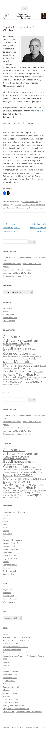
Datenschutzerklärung (11, 643)
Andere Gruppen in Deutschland (15, 512)
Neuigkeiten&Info (10, 555)
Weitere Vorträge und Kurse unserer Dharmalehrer (22, 712)
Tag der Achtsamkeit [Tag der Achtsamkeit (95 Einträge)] (18, 371)
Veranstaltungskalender (12, 693)
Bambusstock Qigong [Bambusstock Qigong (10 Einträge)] (11, 345)
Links (5, 668)
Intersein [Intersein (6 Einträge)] (39, 356)
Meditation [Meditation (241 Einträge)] (23, 361)
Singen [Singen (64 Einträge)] (22, 368)
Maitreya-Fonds (9, 546)
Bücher (6, 521)
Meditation (40, 205)
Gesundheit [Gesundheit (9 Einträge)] (33, 354)
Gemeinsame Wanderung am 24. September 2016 (11, 228)
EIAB (23, 205)
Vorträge (6, 696)
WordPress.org (9, 321)
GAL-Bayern (30, 205)
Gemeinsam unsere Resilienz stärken (17, 653)
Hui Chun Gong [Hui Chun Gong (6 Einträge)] (30, 356)
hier (41, 111)
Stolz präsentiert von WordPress (33, 727)
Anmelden (7, 311)
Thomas (6, 205)
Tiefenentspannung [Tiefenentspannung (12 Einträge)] (31, 377)
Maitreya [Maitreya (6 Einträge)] (19, 359)
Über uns (6, 690)
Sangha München (10, 565)
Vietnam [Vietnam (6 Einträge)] (6, 379)
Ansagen (18, 205)
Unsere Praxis (10, 681)
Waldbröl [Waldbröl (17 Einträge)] (15, 382)
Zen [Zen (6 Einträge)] (16, 384)
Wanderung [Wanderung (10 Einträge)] (24, 382)
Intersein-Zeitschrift (10, 543)
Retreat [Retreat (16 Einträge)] (42, 366)
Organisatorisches (10, 558)
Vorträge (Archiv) (11, 699)
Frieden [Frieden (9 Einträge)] (33, 349)
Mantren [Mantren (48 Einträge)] (8, 362)
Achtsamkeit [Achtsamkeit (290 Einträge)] (14, 336)
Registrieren (7, 308)
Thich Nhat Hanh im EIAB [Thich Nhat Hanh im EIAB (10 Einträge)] (13, 377)
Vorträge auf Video (12, 702)
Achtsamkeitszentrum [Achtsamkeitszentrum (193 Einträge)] (21, 340)
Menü (25, 8)
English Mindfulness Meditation (15, 646)
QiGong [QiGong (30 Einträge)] (35, 365)
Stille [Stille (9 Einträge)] (29, 369)
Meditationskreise (10, 674)
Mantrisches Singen (10, 549)
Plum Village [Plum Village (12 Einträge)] (24, 366)
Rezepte (6, 561)
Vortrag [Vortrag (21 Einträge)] (7, 381)
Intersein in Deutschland (12, 540)
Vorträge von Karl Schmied (13, 705)
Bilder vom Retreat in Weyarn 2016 (16, 640)
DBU (5, 524)
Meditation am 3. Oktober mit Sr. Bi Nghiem (38, 228)
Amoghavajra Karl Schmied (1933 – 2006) (18, 637)
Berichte (6, 518)
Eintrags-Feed (8, 314)
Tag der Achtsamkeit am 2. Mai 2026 (17, 270)
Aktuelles (6, 634)
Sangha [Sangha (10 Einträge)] (6, 369)
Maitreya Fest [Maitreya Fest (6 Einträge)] (27, 359)
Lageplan (6, 665)
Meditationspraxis (10, 677)
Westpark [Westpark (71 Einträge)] (36, 381)
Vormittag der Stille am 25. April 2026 (17, 273)
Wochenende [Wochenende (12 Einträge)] (9, 384)
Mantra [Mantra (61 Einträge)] (37, 358)
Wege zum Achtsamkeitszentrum (16, 708)
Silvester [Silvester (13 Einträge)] (13, 368)
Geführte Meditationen (12, 650)
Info (4, 537)
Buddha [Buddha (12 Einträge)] (23, 345)
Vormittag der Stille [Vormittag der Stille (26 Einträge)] (30, 379)
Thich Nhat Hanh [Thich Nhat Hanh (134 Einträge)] (29, 374)
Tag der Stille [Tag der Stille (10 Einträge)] (38, 372)
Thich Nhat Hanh (9, 571)
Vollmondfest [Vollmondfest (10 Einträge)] (14, 379)
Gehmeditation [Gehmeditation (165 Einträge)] (15, 353)
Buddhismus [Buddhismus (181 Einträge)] (13, 348)
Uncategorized (8, 574)
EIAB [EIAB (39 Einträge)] (27, 348)
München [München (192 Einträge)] (11, 365)
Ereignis (6, 530)
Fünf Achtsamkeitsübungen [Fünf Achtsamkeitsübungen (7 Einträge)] (12, 351)
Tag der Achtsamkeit (33, 208)
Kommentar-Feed (10, 317)
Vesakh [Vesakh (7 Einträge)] (43, 377)
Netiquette (7, 684)
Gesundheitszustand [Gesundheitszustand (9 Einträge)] (10, 356)
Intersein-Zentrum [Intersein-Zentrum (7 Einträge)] (9, 359)
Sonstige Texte (9, 568)
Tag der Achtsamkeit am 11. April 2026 (17, 276)
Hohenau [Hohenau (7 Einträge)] (22, 356)
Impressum (7, 662)
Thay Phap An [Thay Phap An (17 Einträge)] (9, 375)
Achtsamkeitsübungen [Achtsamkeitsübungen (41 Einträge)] (16, 343)
